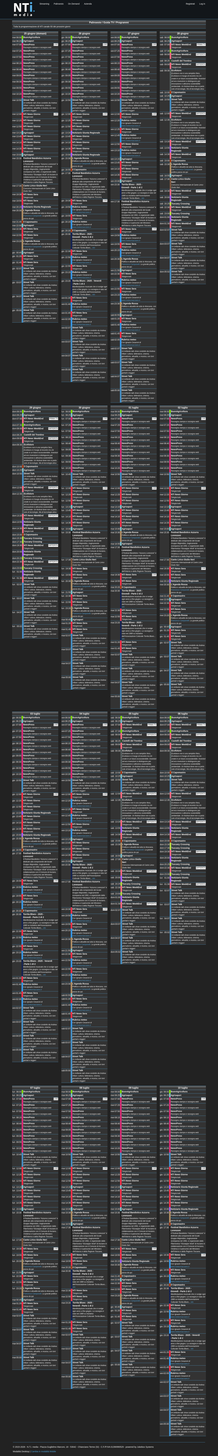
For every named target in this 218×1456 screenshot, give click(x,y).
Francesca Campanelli (32, 216)
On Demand (73, 4)
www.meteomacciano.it (81, 212)
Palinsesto (59, 4)
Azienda (88, 4)
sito (93, 248)
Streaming (44, 4)
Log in (202, 4)
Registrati (190, 4)
